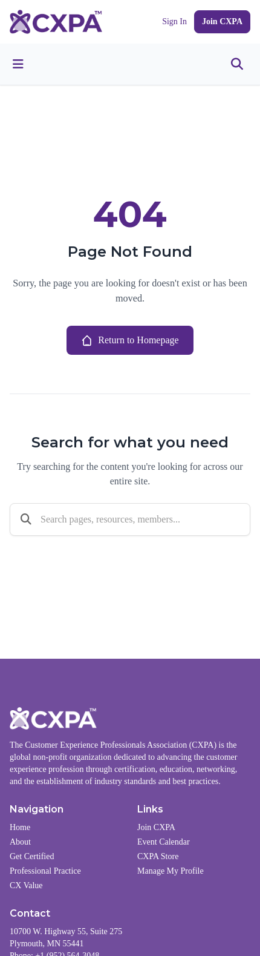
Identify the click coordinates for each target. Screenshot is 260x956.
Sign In (174, 21)
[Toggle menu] (18, 64)
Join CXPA (222, 21)
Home (20, 827)
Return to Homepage (129, 340)
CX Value (26, 885)
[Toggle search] (237, 64)
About (20, 841)
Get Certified (32, 856)
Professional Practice (45, 870)
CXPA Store (157, 856)
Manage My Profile (170, 870)
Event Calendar (163, 841)
